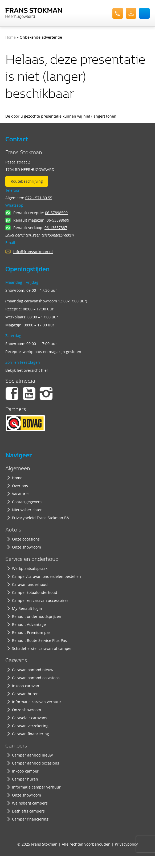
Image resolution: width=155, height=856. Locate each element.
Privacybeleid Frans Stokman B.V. (41, 518)
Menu (144, 13)
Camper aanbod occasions (35, 763)
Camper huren (25, 779)
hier (44, 370)
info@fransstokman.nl (33, 251)
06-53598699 (58, 220)
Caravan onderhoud (30, 584)
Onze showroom (26, 547)
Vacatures (21, 494)
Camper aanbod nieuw (32, 755)
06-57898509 (56, 212)
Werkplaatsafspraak (29, 568)
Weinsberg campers (30, 803)
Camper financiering (30, 819)
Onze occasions (26, 539)
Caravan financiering (30, 734)
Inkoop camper (25, 771)
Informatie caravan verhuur (36, 702)
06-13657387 (55, 227)
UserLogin (131, 13)
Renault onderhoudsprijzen (36, 616)
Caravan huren (25, 694)
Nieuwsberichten (27, 510)
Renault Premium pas (31, 632)
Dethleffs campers (28, 811)
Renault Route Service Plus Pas (39, 640)
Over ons (20, 486)
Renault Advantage (29, 624)
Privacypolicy (126, 844)
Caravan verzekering (30, 726)
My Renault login (27, 608)
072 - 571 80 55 (38, 197)
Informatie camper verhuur (36, 787)
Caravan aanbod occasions (36, 678)
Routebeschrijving (27, 181)
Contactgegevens (27, 502)
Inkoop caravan (25, 686)
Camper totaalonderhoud (34, 592)
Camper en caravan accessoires (40, 600)
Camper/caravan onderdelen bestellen (46, 576)
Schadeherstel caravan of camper (42, 648)
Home (10, 37)
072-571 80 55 (117, 13)
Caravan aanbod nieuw (32, 670)
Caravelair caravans (29, 718)
